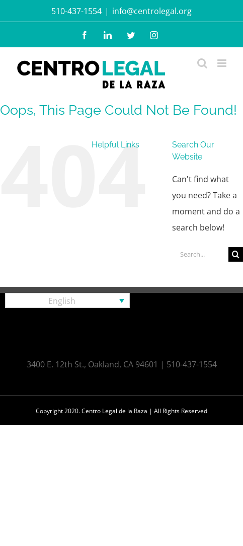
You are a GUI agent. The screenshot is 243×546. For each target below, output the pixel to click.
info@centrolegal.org (152, 11)
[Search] (235, 254)
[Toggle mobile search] (202, 63)
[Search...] (200, 254)
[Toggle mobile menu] (222, 63)
